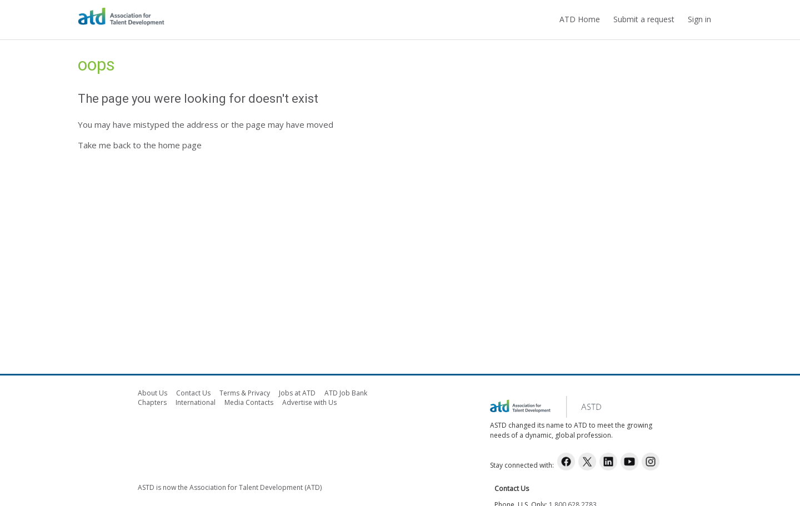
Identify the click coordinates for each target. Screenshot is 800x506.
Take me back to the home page (140, 145)
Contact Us (193, 393)
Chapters (152, 402)
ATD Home (579, 19)
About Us (152, 393)
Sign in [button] (699, 19)
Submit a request (643, 19)
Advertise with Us (309, 402)
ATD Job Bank (345, 393)
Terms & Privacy (244, 393)
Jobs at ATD (297, 393)
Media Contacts (248, 402)
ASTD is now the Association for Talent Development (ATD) (230, 487)
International (196, 402)
